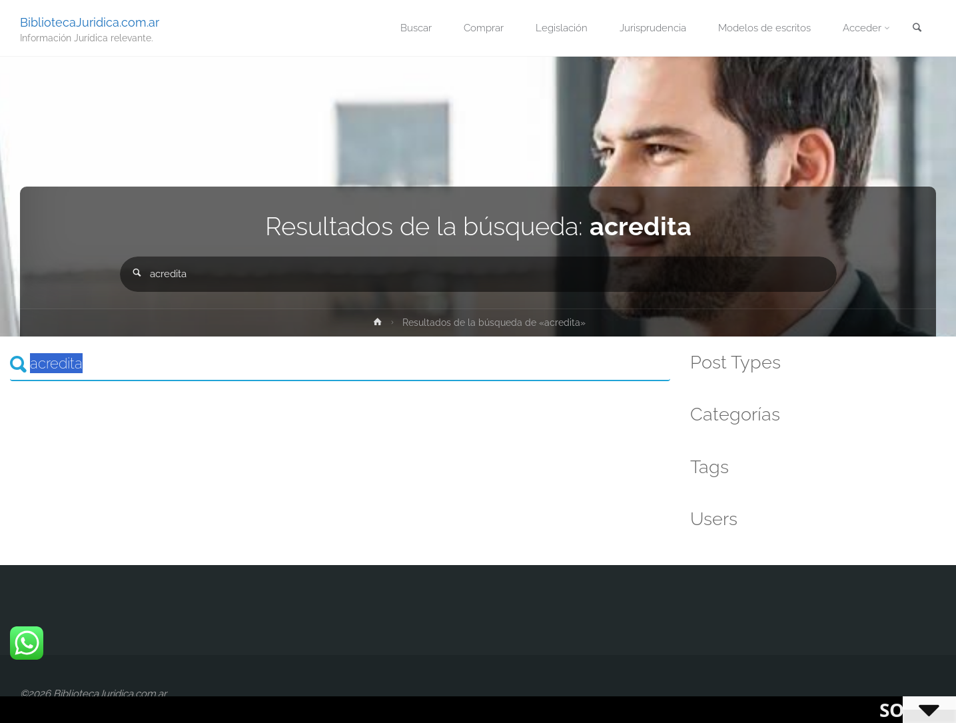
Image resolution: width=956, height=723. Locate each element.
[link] (916, 29)
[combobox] (478, 274)
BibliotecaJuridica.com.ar (89, 22)
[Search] (340, 364)
